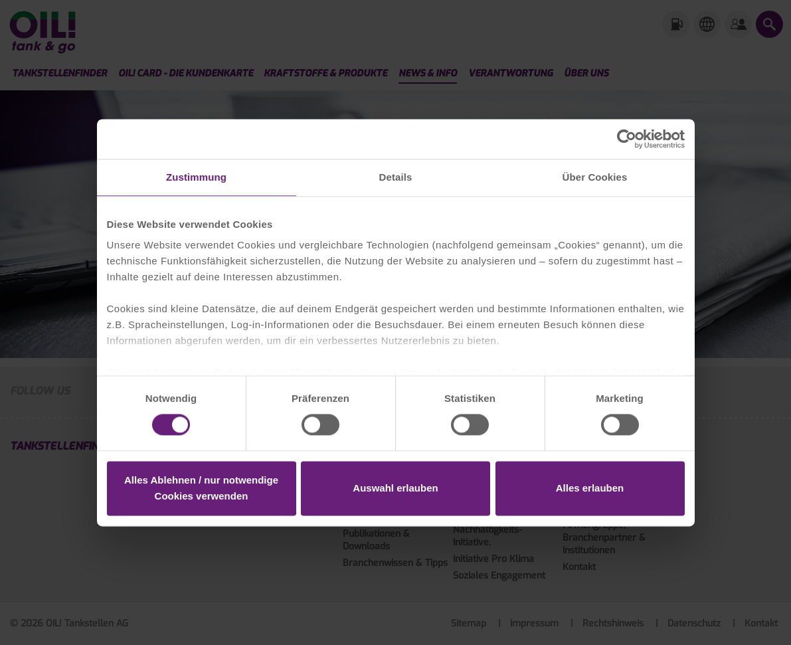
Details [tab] (395, 177)
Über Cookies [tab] (595, 177)
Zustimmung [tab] (196, 177)
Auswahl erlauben (395, 488)
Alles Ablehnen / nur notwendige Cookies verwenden (201, 488)
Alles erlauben (590, 488)
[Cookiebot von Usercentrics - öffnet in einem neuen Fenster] (627, 139)
